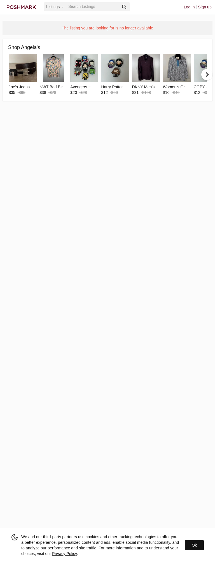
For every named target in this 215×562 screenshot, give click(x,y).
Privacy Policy (64, 553)
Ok (194, 545)
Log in (189, 7)
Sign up (205, 7)
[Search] (93, 6)
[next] (206, 74)
